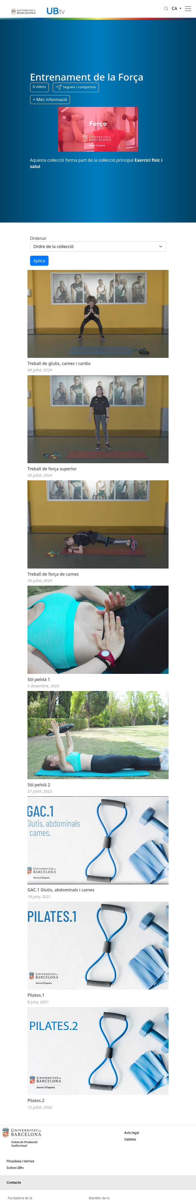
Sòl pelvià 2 (38, 785)
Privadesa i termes (20, 1161)
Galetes (130, 1139)
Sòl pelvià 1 (38, 679)
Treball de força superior (52, 469)
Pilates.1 (35, 995)
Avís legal (131, 1133)
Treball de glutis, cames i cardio (58, 363)
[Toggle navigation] (188, 9)
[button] (76, 87)
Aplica (39, 261)
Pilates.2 (35, 1100)
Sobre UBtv (15, 1168)
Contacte (14, 1182)
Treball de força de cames (53, 574)
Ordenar (38, 238)
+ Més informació (50, 99)
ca (175, 8)
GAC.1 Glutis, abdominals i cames (60, 890)
